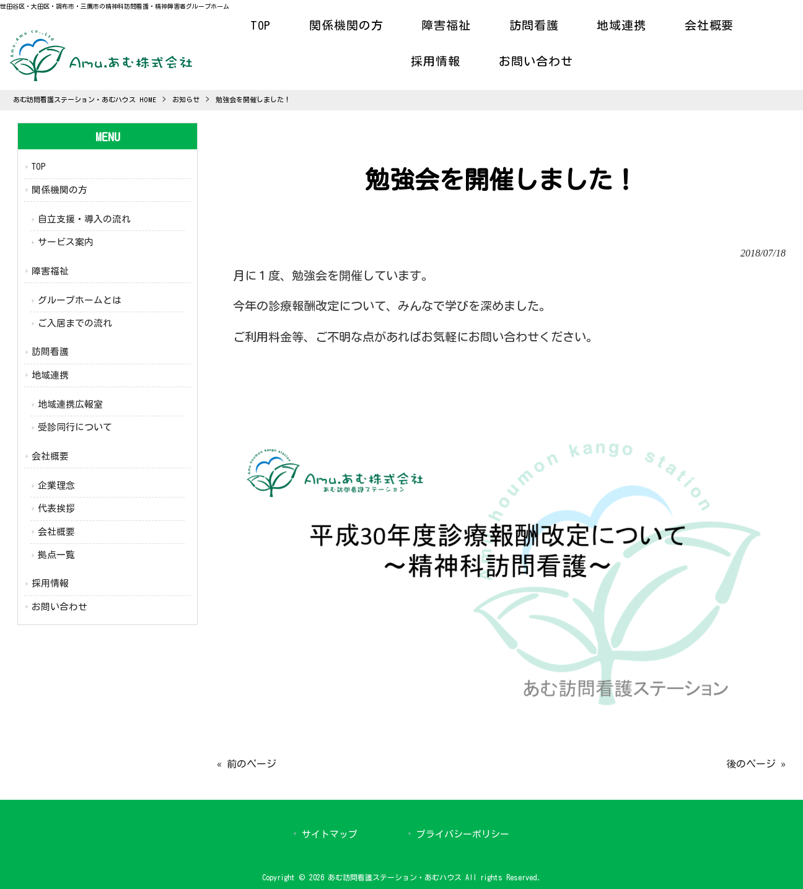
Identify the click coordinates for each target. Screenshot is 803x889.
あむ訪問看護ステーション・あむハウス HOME (84, 99)
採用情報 (50, 583)
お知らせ (186, 99)
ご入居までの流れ (75, 323)
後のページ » (756, 764)
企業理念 (56, 485)
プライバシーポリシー (462, 834)
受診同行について (75, 427)
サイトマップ (330, 834)
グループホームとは (79, 300)
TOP (39, 166)
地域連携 (50, 375)
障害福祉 (50, 271)
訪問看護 (50, 351)
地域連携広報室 (70, 404)
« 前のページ (246, 764)
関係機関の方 (59, 190)
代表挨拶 (56, 508)
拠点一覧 (56, 554)
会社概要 (50, 456)
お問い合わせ (59, 606)
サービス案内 (66, 242)
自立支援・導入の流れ (84, 219)
